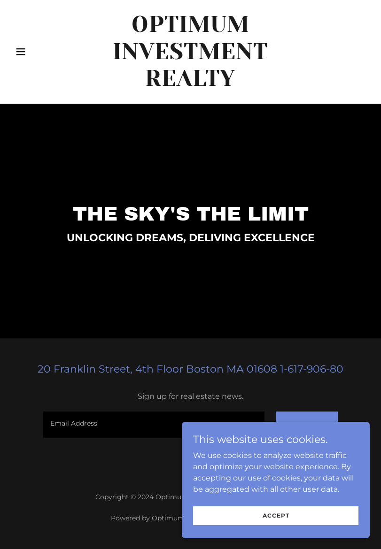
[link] (190, 83)
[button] (38, 51)
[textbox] (154, 425)
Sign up (307, 424)
